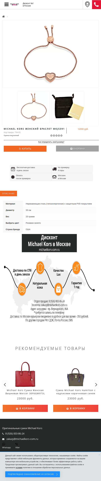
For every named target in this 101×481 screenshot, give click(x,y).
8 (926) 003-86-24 (14, 433)
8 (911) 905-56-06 (96, 4)
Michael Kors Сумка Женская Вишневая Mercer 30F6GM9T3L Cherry (25, 393)
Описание (8, 193)
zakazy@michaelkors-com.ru (22, 439)
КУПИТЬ (26, 148)
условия (19, 468)
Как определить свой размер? (51, 142)
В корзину (77, 148)
